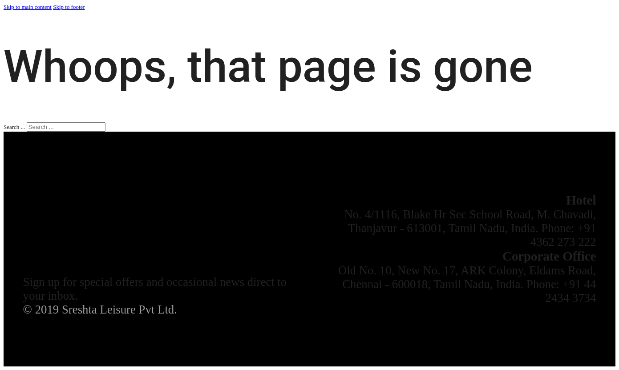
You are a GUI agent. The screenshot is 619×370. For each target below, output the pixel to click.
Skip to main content (28, 7)
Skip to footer (69, 7)
